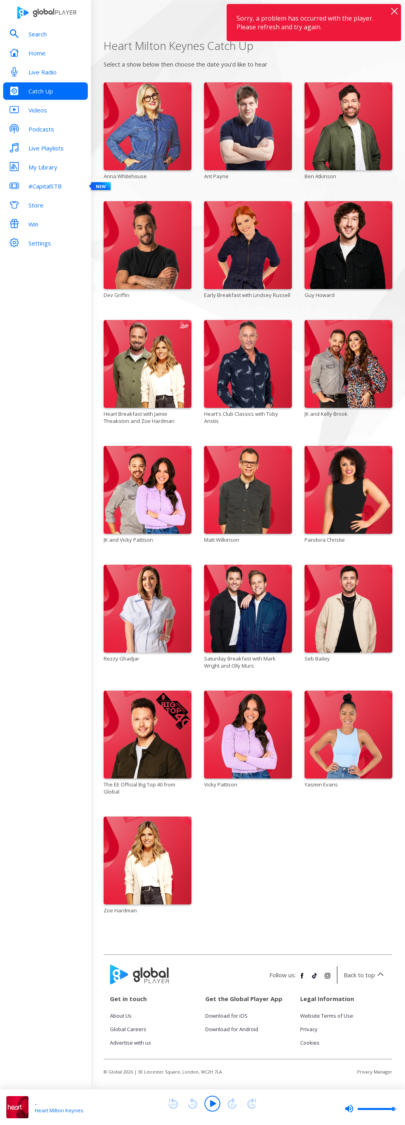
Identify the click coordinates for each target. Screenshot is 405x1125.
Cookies (310, 1042)
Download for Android (231, 1029)
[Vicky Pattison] (248, 740)
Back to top (365, 975)
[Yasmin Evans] (348, 740)
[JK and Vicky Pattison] (147, 496)
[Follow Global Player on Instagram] (327, 978)
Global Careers (128, 1029)
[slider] (371, 1108)
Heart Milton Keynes (59, 1110)
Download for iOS (226, 1015)
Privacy (309, 1029)
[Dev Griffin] (147, 251)
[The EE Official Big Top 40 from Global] (147, 744)
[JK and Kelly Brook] (348, 370)
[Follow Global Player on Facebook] (302, 978)
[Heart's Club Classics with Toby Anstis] (248, 373)
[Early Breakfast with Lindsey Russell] (248, 251)
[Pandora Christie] (348, 496)
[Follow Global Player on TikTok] (314, 978)
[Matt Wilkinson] (248, 496)
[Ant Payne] (248, 132)
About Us (121, 1015)
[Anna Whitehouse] (147, 132)
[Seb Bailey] (348, 614)
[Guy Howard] (348, 251)
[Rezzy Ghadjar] (147, 614)
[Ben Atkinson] (348, 132)
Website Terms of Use (326, 1015)
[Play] (212, 1104)
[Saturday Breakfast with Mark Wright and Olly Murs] (248, 618)
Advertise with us (130, 1042)
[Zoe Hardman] (147, 866)
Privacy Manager (374, 1071)
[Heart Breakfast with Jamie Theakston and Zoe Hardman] (147, 373)
